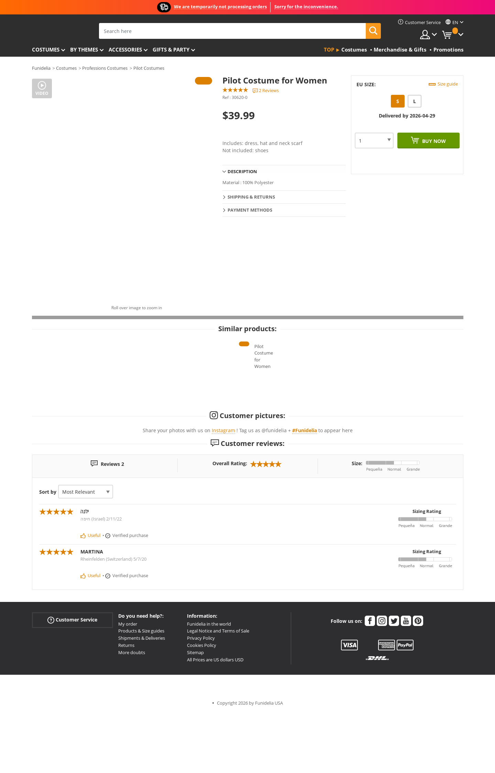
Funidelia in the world (209, 684)
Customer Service (72, 679)
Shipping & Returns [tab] (251, 197)
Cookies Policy (201, 705)
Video (41, 93)
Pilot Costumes (148, 68)
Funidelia (41, 68)
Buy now (433, 141)
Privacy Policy (201, 698)
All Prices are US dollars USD (215, 719)
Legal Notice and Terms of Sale (218, 691)
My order (127, 684)
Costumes (45, 49)
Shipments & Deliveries (141, 698)
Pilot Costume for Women (247, 426)
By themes (84, 49)
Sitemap (195, 712)
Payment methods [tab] (250, 210)
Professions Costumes (105, 68)
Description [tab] (242, 171)
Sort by (47, 551)
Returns (126, 705)
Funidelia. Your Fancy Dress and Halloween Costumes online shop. (57, 30)
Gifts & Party (171, 49)
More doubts (131, 712)
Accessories (125, 49)
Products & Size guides (141, 691)
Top (329, 49)
